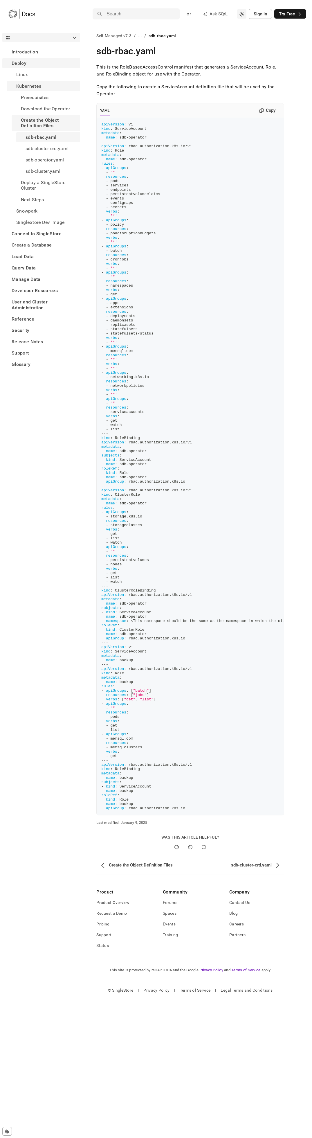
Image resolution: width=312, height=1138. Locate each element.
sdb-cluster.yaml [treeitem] (43, 171)
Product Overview (112, 1040)
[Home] (21, 14)
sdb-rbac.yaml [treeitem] (41, 137)
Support (20, 353)
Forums (170, 1040)
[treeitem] (41, 52)
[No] (190, 985)
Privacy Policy (211, 1107)
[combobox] (241, 14)
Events (169, 1061)
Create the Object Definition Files (40, 122)
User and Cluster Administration (30, 304)
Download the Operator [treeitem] (45, 109)
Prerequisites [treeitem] (34, 97)
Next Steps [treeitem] (32, 199)
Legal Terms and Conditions (247, 1128)
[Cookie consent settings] (7, 1131)
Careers (236, 1061)
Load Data (23, 256)
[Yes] (176, 985)
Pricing (102, 1061)
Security (21, 330)
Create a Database (32, 245)
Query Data (24, 268)
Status (102, 1083)
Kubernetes (28, 86)
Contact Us (239, 1040)
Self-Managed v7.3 (113, 35)
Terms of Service (245, 1107)
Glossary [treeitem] (21, 364)
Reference (23, 319)
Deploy (19, 63)
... (140, 35)
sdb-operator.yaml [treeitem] (45, 160)
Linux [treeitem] (22, 74)
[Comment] (204, 985)
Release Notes (27, 341)
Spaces (169, 1051)
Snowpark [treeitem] (27, 211)
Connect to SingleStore (37, 233)
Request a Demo (111, 1051)
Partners (237, 1072)
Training (170, 1072)
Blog (233, 1051)
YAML (105, 111)
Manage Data (26, 279)
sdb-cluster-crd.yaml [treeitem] (47, 148)
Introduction (25, 52)
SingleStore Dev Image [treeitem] (40, 222)
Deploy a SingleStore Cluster (43, 185)
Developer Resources (35, 290)
